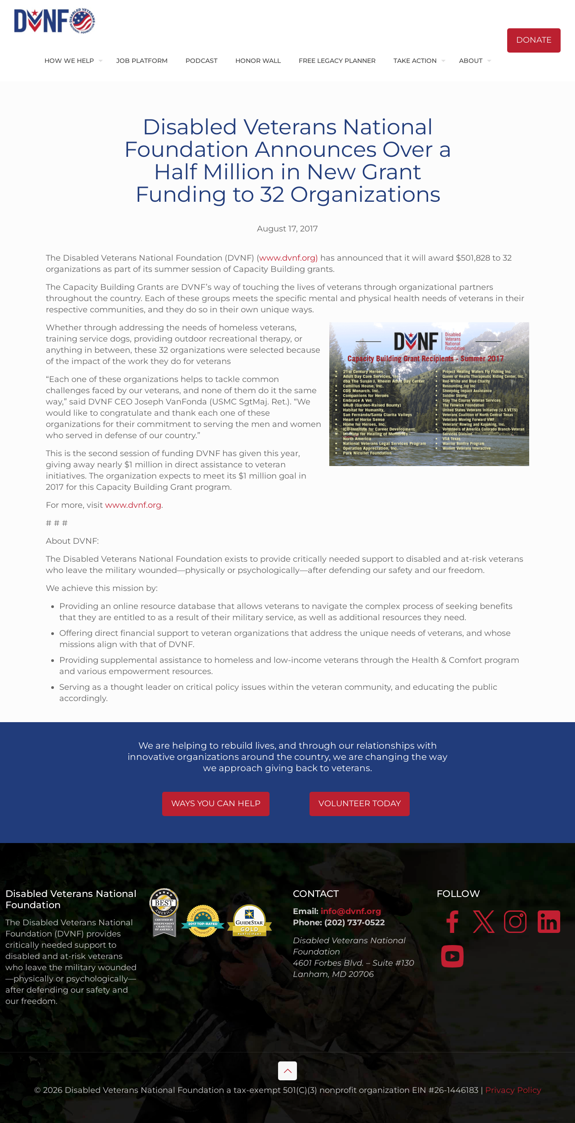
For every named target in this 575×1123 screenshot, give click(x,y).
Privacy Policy (513, 1090)
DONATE (534, 40)
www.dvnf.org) (288, 258)
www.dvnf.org (133, 505)
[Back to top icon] (287, 1070)
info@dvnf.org (351, 911)
